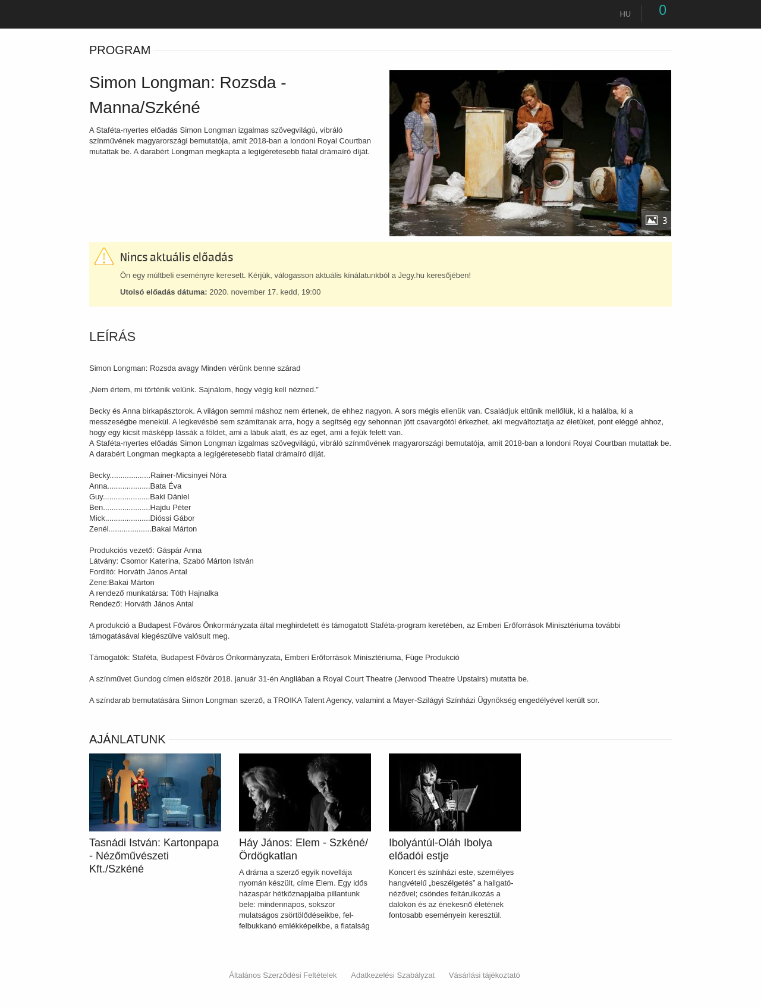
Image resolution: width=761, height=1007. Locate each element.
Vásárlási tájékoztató (484, 975)
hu (625, 14)
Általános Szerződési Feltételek (283, 975)
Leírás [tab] (112, 337)
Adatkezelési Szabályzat (393, 975)
